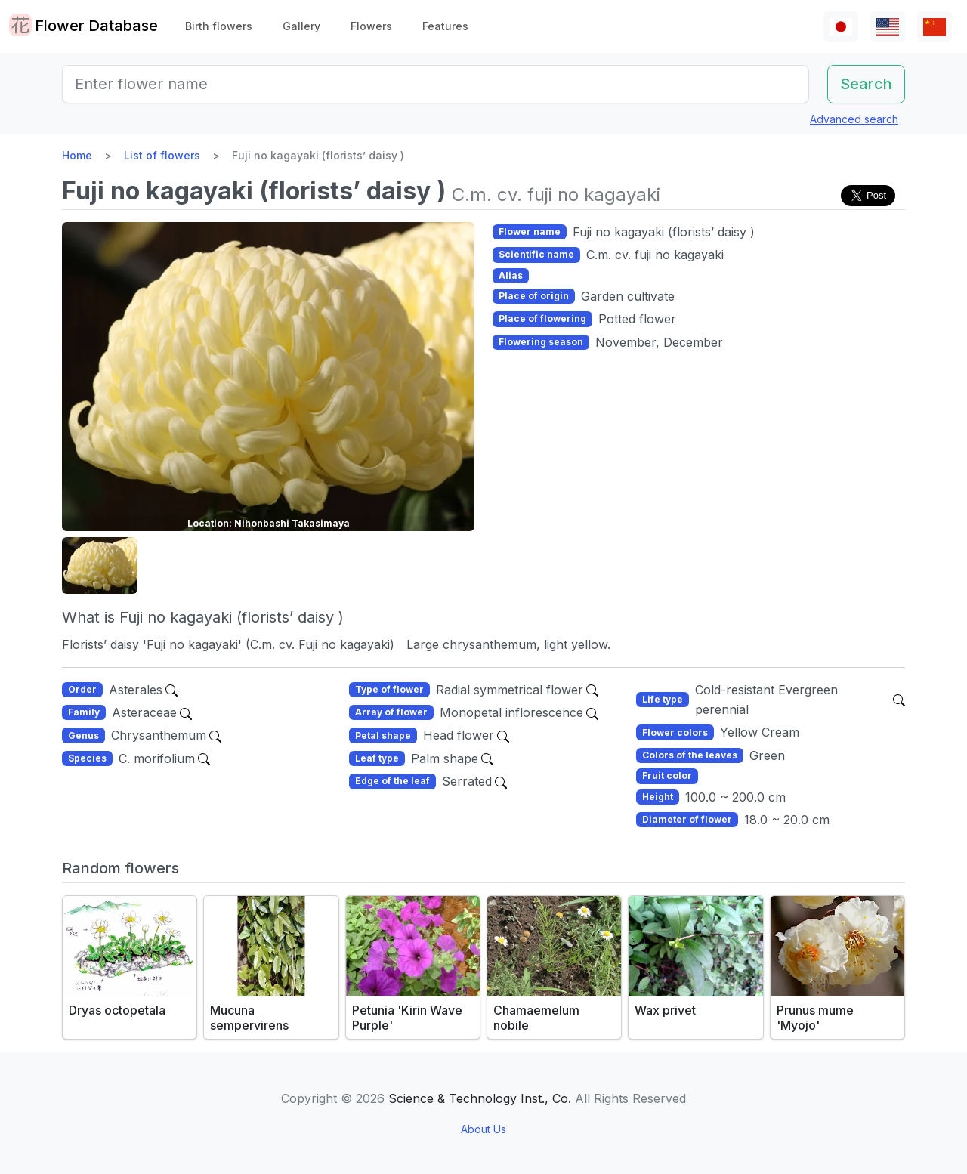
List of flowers (162, 155)
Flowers (371, 26)
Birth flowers (218, 26)
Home (77, 155)
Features (445, 26)
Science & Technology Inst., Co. (479, 1098)
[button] (99, 565)
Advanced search (854, 119)
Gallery (301, 26)
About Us (483, 1129)
